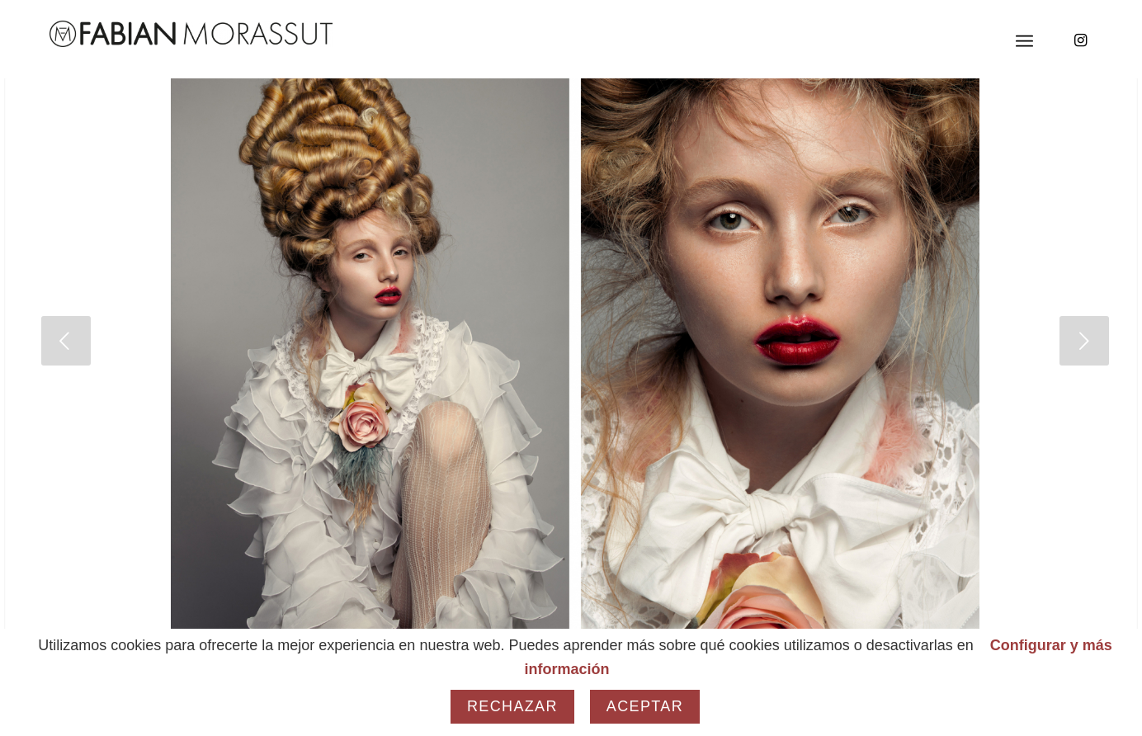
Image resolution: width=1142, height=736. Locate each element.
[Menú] (1024, 41)
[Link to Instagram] (1080, 40)
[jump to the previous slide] (66, 341)
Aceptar (644, 706)
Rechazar (512, 706)
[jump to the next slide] (1084, 341)
